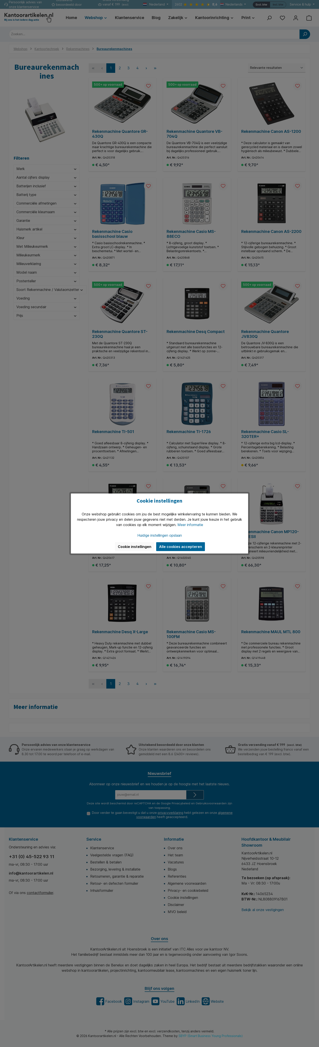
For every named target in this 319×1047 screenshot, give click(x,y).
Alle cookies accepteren (180, 546)
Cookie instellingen (134, 546)
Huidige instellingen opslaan (159, 535)
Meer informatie (190, 525)
